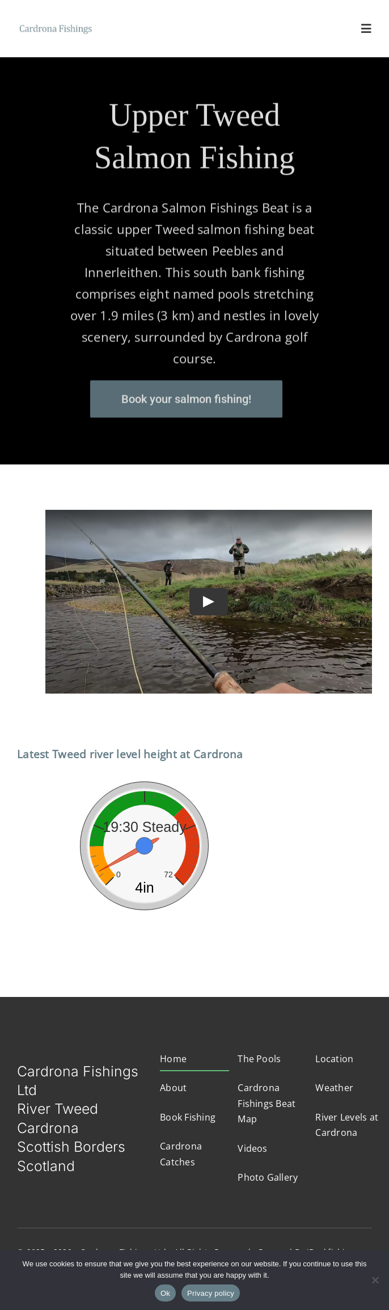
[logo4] (56, 26)
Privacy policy (210, 1293)
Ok (165, 1293)
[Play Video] (208, 601)
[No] (374, 1280)
